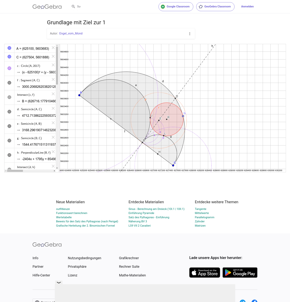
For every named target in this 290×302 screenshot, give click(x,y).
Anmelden (247, 6)
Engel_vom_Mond (70, 33)
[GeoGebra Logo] (47, 6)
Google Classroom (175, 6)
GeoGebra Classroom (214, 6)
